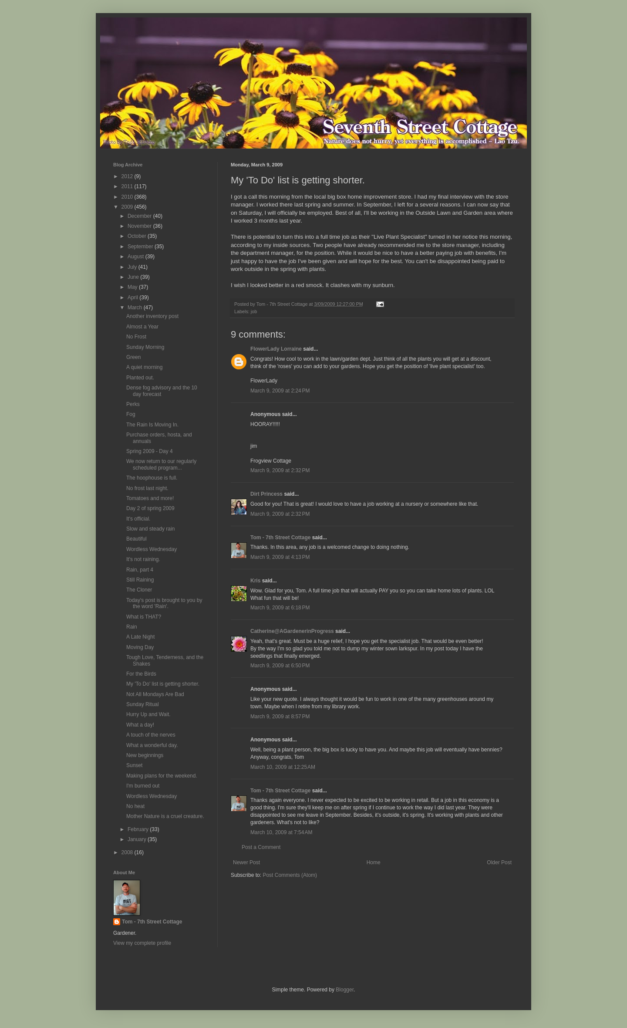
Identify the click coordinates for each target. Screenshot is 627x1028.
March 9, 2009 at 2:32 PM (280, 470)
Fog (130, 414)
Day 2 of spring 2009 (150, 508)
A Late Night (140, 637)
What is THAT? (143, 617)
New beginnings (144, 755)
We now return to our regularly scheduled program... (161, 464)
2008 (128, 852)
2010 (128, 197)
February (139, 829)
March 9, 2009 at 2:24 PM (280, 391)
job (254, 311)
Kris (255, 581)
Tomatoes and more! (150, 498)
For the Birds (141, 674)
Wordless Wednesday (151, 549)
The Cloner (139, 590)
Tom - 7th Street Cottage (280, 537)
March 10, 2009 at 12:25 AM (282, 767)
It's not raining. (143, 559)
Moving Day (140, 647)
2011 (128, 186)
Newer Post (246, 862)
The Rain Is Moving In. (152, 425)
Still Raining (140, 580)
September (141, 246)
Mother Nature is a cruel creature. (165, 816)
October (138, 236)
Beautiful (136, 539)
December (140, 216)
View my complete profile (142, 943)
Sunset (134, 765)
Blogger (345, 990)
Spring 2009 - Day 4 (149, 451)
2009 (128, 207)
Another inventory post (152, 316)
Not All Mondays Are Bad (155, 694)
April (133, 297)
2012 (128, 176)
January (138, 839)
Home (374, 862)
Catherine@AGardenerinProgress (292, 631)
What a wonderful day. (152, 745)
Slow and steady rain (150, 529)
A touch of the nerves (150, 735)
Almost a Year (142, 327)
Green (133, 357)
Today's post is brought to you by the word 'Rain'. (164, 603)
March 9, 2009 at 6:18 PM (280, 608)
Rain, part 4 (139, 570)
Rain (131, 627)
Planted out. (140, 378)
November (140, 226)
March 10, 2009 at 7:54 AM (281, 832)
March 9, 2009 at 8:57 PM (280, 717)
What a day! (140, 725)
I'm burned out (142, 786)
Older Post (499, 862)
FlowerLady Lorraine (276, 349)
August (136, 257)
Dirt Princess (266, 494)
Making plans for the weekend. (161, 776)
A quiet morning (144, 367)
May (133, 287)
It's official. (138, 519)
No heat (135, 806)
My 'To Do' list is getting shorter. (162, 684)
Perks (133, 404)
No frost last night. (147, 488)
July (133, 267)
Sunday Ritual (142, 704)
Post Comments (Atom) (290, 875)
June (134, 277)
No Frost (136, 337)
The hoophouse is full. (151, 478)
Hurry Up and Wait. (148, 714)
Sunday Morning (145, 347)
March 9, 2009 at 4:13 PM (280, 557)
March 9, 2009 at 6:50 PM (280, 666)
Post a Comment (261, 847)
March (136, 307)
